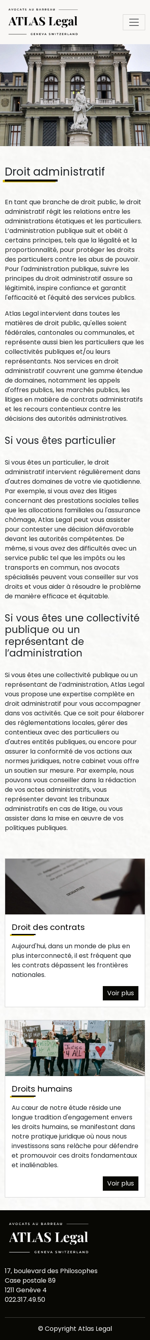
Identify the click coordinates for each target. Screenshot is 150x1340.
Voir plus (120, 993)
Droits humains (42, 1088)
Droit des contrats (48, 927)
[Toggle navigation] (134, 22)
